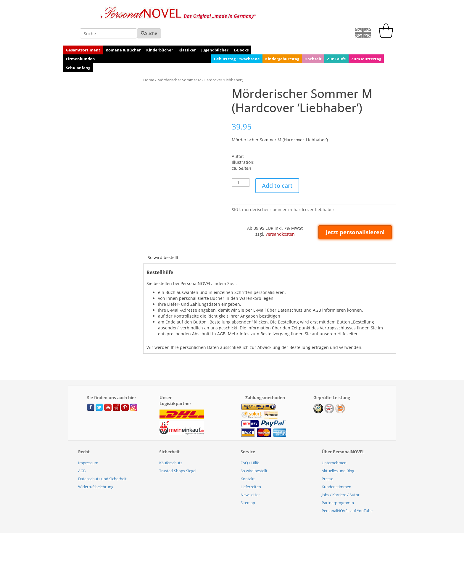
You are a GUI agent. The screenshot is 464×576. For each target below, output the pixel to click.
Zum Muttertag (366, 39)
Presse (327, 459)
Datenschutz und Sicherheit (102, 459)
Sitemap (248, 483)
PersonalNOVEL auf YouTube (347, 491)
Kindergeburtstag (282, 39)
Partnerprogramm (338, 483)
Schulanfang (78, 48)
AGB (82, 451)
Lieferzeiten (251, 467)
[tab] (163, 238)
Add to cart (277, 166)
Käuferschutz (170, 443)
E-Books (241, 30)
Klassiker (187, 30)
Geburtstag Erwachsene (237, 39)
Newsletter (250, 475)
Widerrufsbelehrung (95, 467)
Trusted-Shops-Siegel (177, 451)
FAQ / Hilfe (250, 443)
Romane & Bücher (123, 30)
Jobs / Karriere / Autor (341, 475)
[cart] (387, 17)
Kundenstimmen (336, 467)
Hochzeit (313, 39)
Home (148, 60)
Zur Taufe (336, 39)
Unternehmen (334, 443)
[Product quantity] (240, 163)
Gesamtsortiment (83, 30)
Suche (313, 14)
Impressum (88, 443)
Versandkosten (280, 214)
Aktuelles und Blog (338, 451)
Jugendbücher (214, 30)
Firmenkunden (80, 39)
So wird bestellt (163, 238)
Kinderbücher (159, 30)
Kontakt (248, 459)
